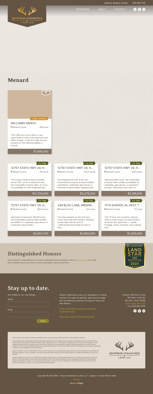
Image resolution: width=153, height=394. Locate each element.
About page (82, 260)
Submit (42, 321)
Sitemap (76, 379)
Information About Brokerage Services (76, 316)
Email (10, 310)
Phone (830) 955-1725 (135, 303)
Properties (82, 9)
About (102, 9)
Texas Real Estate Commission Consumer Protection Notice (78, 310)
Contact (119, 9)
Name (10, 299)
